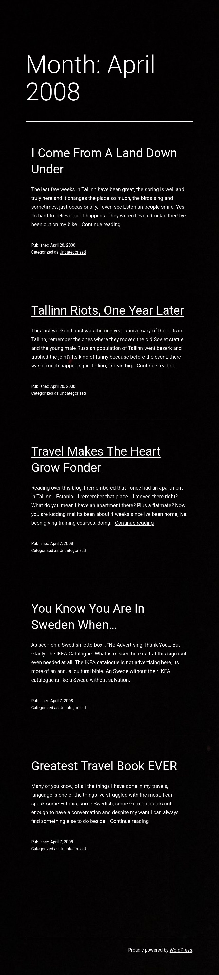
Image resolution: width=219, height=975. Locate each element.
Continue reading (101, 224)
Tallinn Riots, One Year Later (107, 310)
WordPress (181, 950)
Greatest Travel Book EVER (104, 766)
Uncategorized (73, 252)
